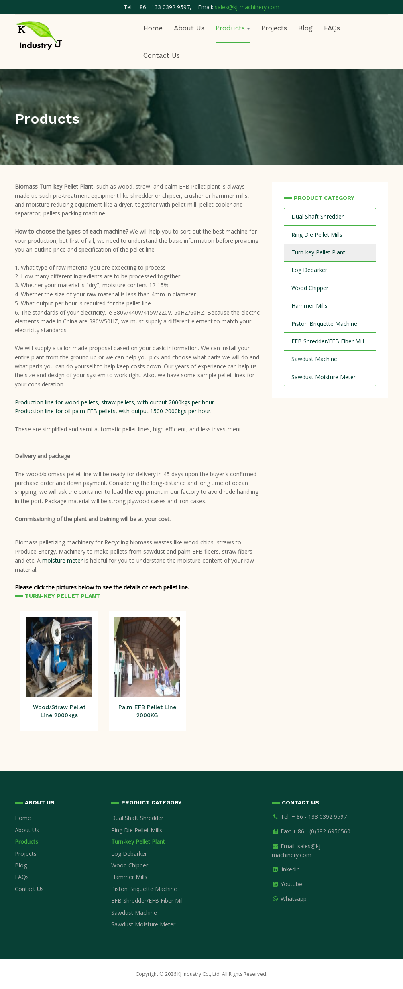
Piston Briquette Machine (324, 323)
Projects (274, 28)
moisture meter (62, 560)
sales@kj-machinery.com (247, 7)
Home (153, 28)
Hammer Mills (309, 305)
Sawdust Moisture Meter (323, 377)
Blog (305, 28)
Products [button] (233, 28)
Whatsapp (294, 898)
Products (26, 841)
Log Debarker (309, 270)
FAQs (332, 28)
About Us (189, 28)
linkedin (290, 869)
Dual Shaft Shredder (317, 216)
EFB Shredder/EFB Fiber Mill (327, 341)
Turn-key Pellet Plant (318, 252)
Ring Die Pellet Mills (316, 234)
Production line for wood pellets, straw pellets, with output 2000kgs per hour (114, 402)
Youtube (291, 884)
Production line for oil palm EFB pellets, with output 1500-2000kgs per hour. (113, 411)
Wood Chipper (309, 288)
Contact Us (161, 55)
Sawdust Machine (314, 359)
